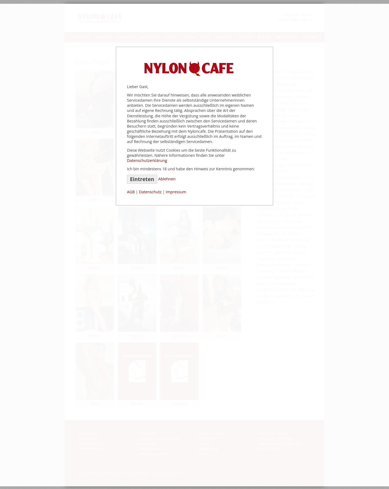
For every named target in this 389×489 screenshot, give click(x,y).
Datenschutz (150, 191)
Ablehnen (167, 178)
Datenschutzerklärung (147, 160)
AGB (131, 191)
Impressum (176, 191)
